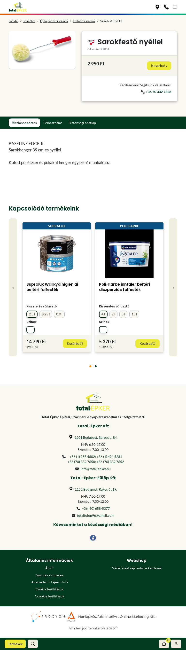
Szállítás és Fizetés (49, 575)
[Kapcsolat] (166, 6)
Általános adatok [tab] (24, 123)
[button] (33, 644)
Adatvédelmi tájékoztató (49, 582)
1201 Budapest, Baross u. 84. (96, 437)
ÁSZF (49, 568)
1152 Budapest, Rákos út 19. (96, 489)
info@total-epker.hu (96, 469)
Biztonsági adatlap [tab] (82, 123)
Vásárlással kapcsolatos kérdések (136, 568)
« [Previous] (13, 287)
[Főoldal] (18, 7)
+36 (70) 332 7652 (110, 462)
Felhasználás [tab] (52, 123)
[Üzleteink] (157, 6)
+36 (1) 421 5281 (109, 456)
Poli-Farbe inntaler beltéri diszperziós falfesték (124, 287)
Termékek (15, 644)
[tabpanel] (71, 153)
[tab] (90, 366)
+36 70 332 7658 (156, 92)
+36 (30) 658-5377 (96, 508)
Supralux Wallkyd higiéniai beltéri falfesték (52, 287)
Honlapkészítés (91, 617)
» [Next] (173, 287)
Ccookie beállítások (49, 596)
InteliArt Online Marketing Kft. (130, 617)
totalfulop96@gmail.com (95, 515)
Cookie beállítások (49, 589)
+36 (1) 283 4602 (82, 456)
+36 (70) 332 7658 (81, 462)
